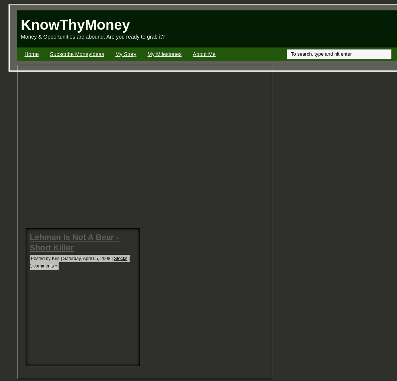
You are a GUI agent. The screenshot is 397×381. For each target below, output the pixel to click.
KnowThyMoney (75, 25)
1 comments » (44, 266)
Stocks (120, 258)
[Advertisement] (310, 29)
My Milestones (165, 54)
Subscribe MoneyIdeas (77, 54)
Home (31, 54)
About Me (204, 54)
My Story (126, 54)
